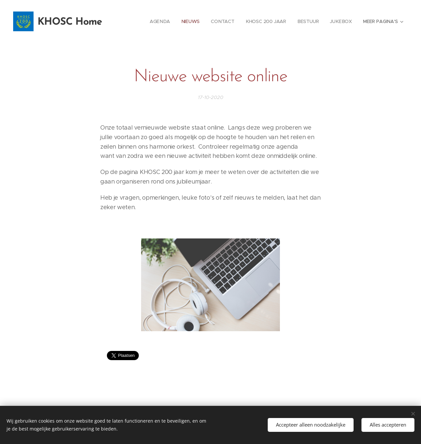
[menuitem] (160, 21)
